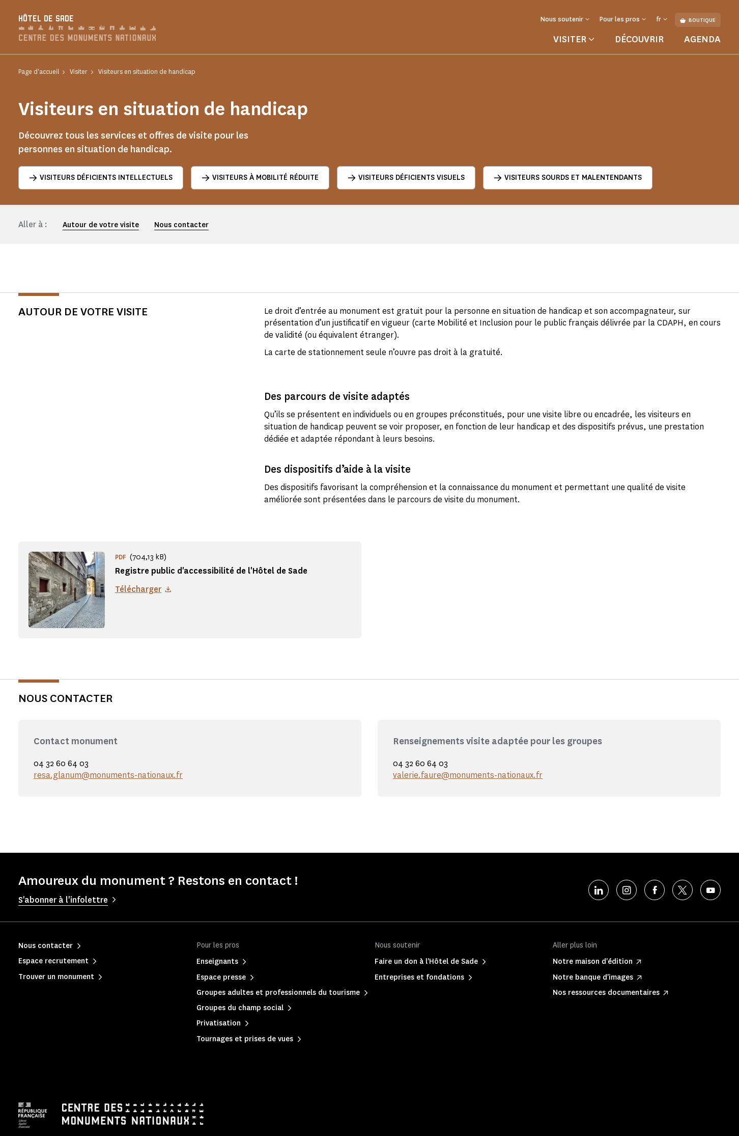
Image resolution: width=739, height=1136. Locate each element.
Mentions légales (42, 1120)
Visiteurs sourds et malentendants (568, 177)
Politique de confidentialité (129, 1120)
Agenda (702, 39)
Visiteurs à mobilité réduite (260, 177)
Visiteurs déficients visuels (406, 177)
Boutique (698, 20)
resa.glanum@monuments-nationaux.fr (108, 742)
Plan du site (343, 1120)
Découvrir (639, 39)
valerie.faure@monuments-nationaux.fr (468, 742)
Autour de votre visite (101, 225)
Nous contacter (181, 225)
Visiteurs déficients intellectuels (101, 177)
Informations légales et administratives (247, 1120)
